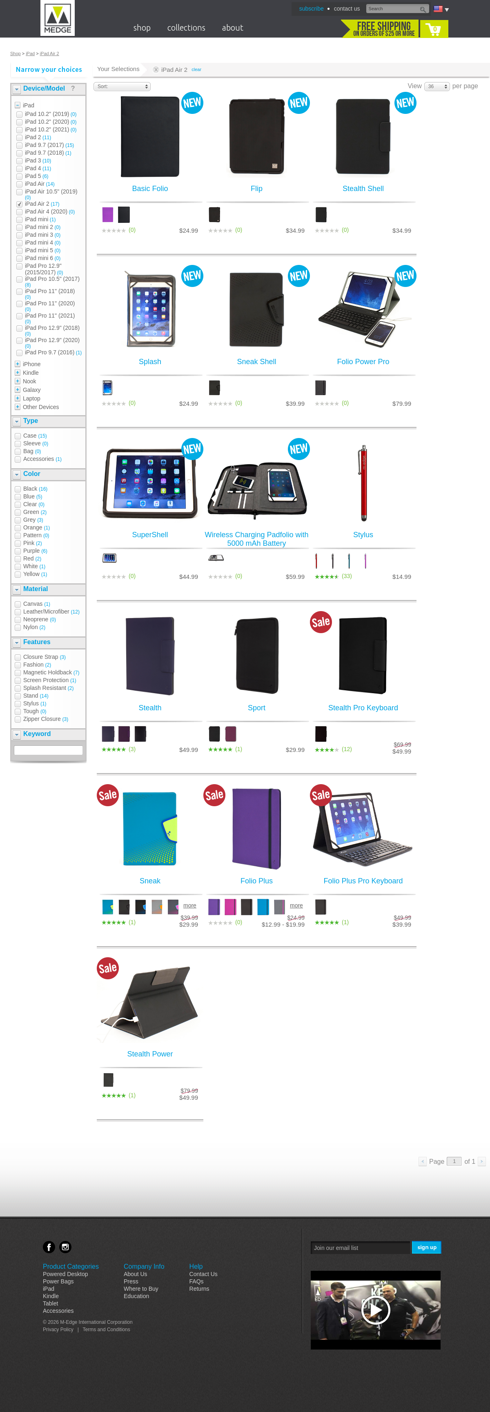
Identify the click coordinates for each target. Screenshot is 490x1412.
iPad (30, 53)
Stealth (149, 708)
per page (465, 85)
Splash (150, 362)
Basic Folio (150, 189)
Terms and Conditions (106, 1329)
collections (186, 27)
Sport (256, 708)
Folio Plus (257, 881)
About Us (135, 1274)
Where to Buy (141, 1288)
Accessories (58, 1310)
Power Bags (58, 1281)
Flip (257, 189)
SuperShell (150, 535)
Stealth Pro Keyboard (363, 708)
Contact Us (203, 1274)
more (189, 905)
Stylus (363, 535)
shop (142, 27)
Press (131, 1281)
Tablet (50, 1303)
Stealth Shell (363, 189)
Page (436, 1161)
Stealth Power (150, 1054)
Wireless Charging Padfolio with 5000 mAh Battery (256, 539)
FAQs (196, 1281)
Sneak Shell (256, 362)
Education (136, 1296)
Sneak (150, 881)
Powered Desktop (65, 1274)
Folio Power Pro (363, 362)
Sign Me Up (427, 1247)
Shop (15, 53)
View (414, 85)
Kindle (51, 1296)
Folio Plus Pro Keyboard (363, 881)
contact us (347, 8)
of (469, 1161)
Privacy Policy (58, 1329)
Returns (199, 1288)
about (232, 27)
